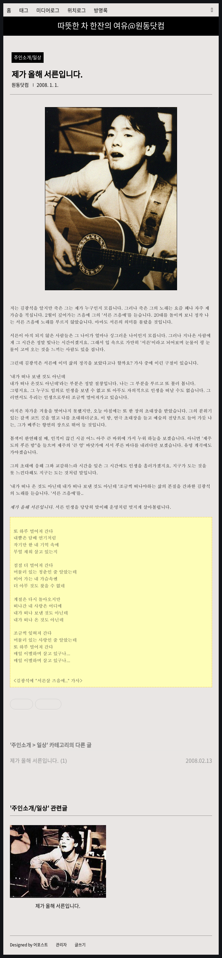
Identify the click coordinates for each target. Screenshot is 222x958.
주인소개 (21, 745)
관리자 (61, 945)
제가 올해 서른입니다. (34, 760)
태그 (23, 10)
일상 (42, 745)
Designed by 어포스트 (29, 945)
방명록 (101, 10)
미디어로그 (47, 10)
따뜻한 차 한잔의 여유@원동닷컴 (111, 25)
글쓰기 (80, 945)
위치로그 (76, 10)
